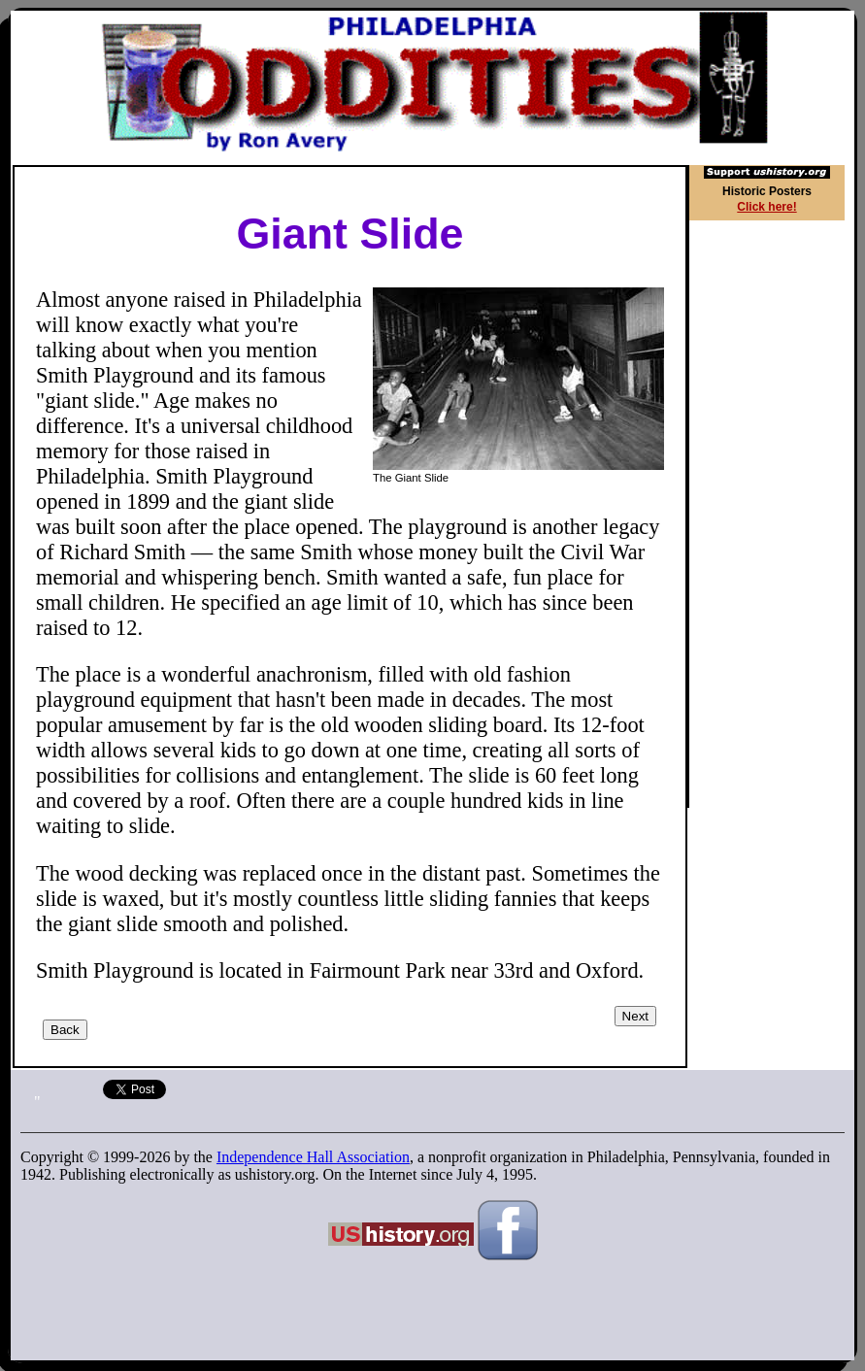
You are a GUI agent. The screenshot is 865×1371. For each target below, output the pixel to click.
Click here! (766, 207)
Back (65, 1029)
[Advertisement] (770, 516)
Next (635, 1016)
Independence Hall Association (313, 1157)
